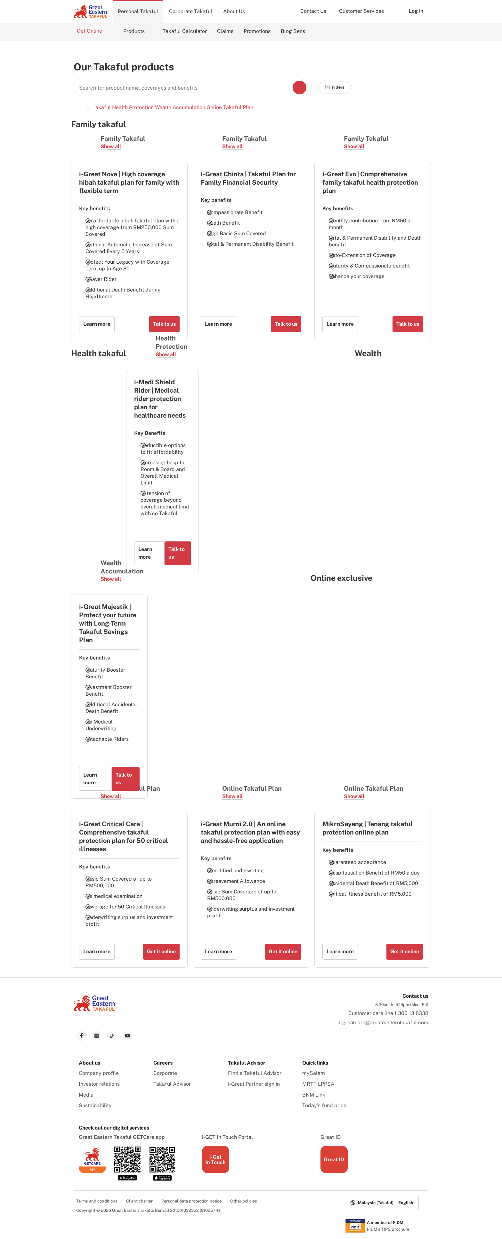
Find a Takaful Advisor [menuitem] (254, 1073)
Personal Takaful (138, 11)
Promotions (257, 31)
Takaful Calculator (185, 31)
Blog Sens (293, 31)
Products (134, 31)
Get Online (90, 31)
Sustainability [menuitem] (95, 1105)
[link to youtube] (127, 1036)
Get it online (161, 951)
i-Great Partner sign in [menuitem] (254, 1084)
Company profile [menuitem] (99, 1073)
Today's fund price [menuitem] (324, 1105)
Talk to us (164, 324)
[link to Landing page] (94, 1012)
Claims (225, 31)
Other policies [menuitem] (243, 1201)
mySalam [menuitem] (313, 1073)
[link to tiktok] (112, 1036)
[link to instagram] (97, 1036)
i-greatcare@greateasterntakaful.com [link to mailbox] (383, 1022)
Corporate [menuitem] (165, 1073)
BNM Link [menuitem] (313, 1095)
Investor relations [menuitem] (99, 1084)
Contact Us (313, 11)
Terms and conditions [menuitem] (96, 1201)
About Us (234, 11)
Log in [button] (411, 11)
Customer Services (361, 11)
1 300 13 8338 (411, 1013)
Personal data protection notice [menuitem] (191, 1201)
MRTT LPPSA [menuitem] (318, 1084)
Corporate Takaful (190, 11)
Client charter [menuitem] (139, 1201)
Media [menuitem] (86, 1095)
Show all (111, 146)
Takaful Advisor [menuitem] (172, 1084)
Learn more (96, 324)
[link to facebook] (81, 1036)
